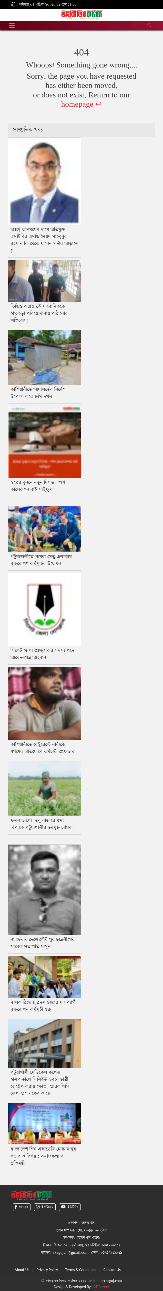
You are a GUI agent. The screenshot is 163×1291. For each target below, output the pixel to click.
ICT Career (100, 1286)
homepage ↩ (81, 104)
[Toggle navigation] (11, 25)
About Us (22, 1269)
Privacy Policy (47, 1269)
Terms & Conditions (80, 1269)
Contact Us (112, 1269)
